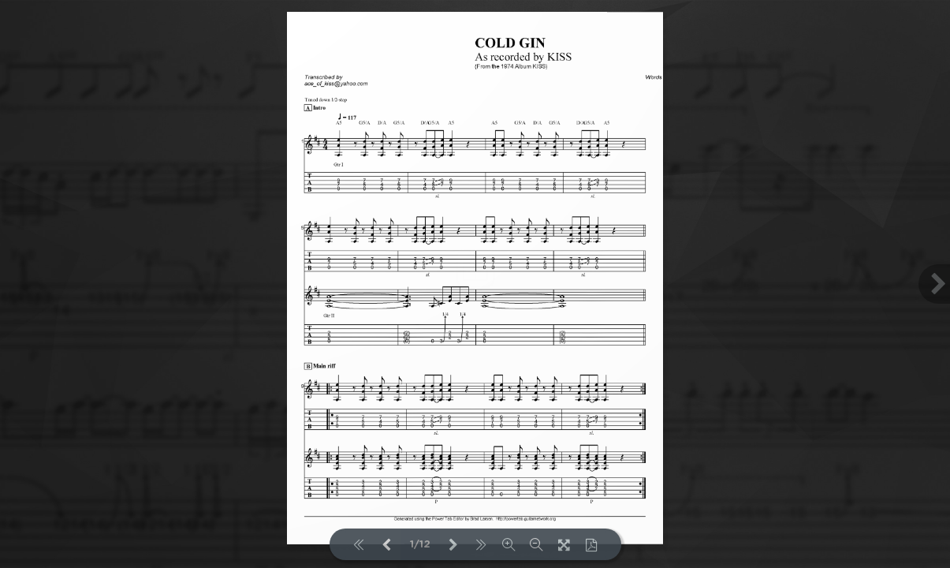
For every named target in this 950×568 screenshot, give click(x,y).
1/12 (420, 545)
